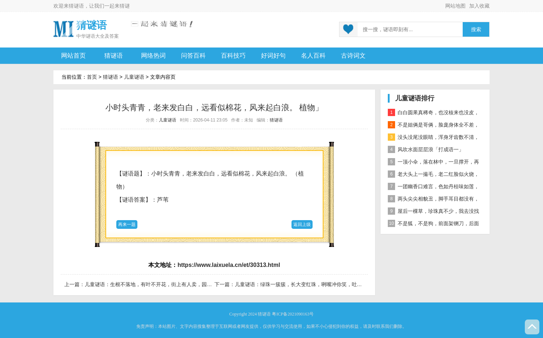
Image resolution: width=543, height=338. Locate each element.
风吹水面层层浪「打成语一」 (426, 149)
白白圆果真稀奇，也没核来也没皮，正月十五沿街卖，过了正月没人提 (433, 114)
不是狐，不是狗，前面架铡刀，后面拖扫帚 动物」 (433, 225)
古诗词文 (353, 55)
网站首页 (73, 55)
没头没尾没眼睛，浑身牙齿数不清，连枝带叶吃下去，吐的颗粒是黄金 (433, 138)
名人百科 (313, 55)
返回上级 (302, 224)
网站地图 (455, 6)
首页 (92, 77)
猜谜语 (76, 6)
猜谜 (125, 6)
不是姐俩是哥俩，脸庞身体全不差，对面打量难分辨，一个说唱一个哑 (433, 126)
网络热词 (153, 55)
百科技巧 (233, 55)
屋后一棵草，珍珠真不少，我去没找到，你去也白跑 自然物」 (433, 212)
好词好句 (273, 55)
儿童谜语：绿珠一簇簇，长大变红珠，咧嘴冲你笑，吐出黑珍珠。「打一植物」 (324, 284)
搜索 (476, 29)
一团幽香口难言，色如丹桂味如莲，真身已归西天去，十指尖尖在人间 (433, 188)
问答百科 (193, 55)
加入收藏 (479, 6)
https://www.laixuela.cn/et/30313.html (228, 265)
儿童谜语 (134, 77)
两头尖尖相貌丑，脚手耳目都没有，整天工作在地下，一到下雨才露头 (433, 200)
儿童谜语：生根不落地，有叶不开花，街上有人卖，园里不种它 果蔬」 (164, 284)
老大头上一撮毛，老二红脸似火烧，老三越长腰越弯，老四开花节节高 (433, 175)
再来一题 (127, 224)
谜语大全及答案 (102, 36)
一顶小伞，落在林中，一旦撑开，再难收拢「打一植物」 (433, 163)
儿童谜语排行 (414, 98)
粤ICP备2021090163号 (293, 314)
